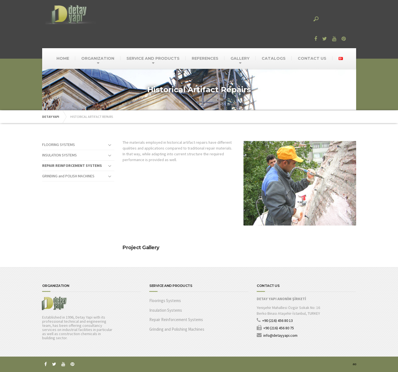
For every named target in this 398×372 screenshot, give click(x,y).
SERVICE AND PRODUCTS (153, 58)
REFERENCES (205, 58)
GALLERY (240, 58)
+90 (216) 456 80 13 (277, 320)
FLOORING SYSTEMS (58, 144)
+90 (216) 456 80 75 (278, 327)
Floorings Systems (165, 300)
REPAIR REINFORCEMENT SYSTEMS (72, 165)
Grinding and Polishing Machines (176, 329)
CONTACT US (312, 58)
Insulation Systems (165, 310)
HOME (62, 58)
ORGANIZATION (97, 58)
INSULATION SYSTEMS (59, 155)
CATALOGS (274, 58)
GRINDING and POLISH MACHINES (68, 175)
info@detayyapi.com (280, 335)
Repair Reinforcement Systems (176, 319)
